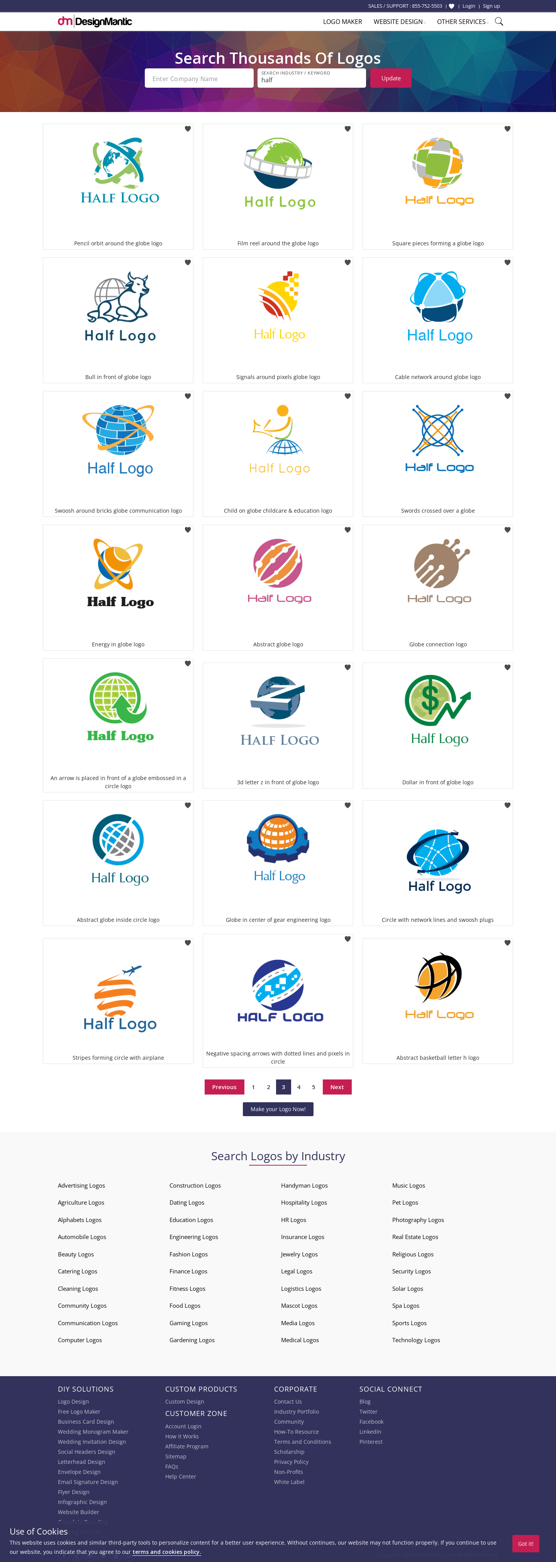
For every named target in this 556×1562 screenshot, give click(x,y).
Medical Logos (300, 1338)
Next (337, 1085)
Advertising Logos (81, 1184)
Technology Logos (416, 1338)
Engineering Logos (194, 1235)
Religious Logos (413, 1252)
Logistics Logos (301, 1287)
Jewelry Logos (299, 1252)
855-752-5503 (427, 5)
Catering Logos (77, 1269)
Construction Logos (195, 1184)
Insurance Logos (302, 1235)
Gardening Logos (192, 1338)
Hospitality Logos (304, 1201)
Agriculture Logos (81, 1201)
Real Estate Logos (415, 1235)
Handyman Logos (304, 1184)
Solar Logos (407, 1287)
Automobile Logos (82, 1235)
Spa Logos (405, 1304)
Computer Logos (80, 1338)
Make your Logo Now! (278, 1107)
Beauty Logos (76, 1252)
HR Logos (293, 1218)
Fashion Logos (189, 1252)
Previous (224, 1085)
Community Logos (82, 1304)
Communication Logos (88, 1321)
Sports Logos (409, 1321)
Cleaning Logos (78, 1287)
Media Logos (298, 1321)
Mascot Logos (299, 1304)
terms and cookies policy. (166, 1551)
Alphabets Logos (80, 1218)
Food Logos (185, 1304)
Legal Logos (296, 1269)
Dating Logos (187, 1201)
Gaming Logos (189, 1321)
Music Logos (408, 1184)
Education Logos (191, 1218)
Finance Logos (188, 1269)
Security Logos (411, 1269)
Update (391, 78)
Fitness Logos (187, 1287)
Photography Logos (418, 1218)
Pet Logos (405, 1201)
